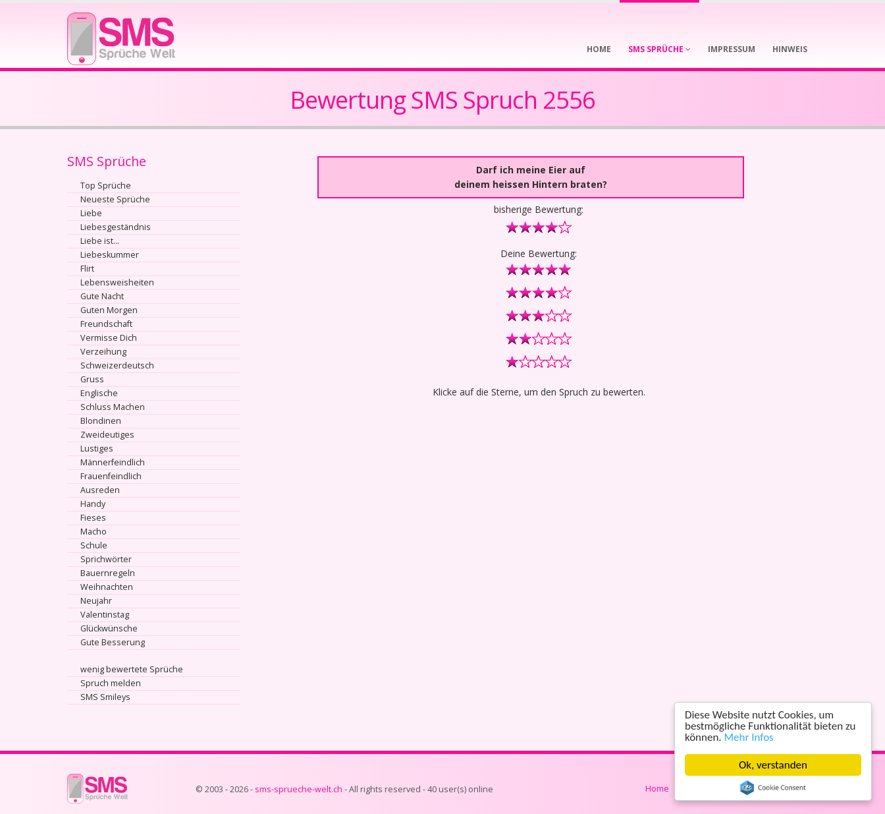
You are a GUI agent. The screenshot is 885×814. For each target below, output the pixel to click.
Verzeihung (103, 351)
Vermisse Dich (108, 337)
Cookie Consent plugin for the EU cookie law (773, 787)
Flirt (87, 268)
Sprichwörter (106, 559)
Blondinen (100, 420)
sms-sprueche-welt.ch (298, 789)
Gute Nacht (102, 296)
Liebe (91, 213)
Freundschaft (106, 324)
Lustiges (96, 448)
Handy (92, 503)
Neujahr (96, 600)
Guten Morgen (109, 310)
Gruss (92, 379)
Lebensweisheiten (117, 282)
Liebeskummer (109, 254)
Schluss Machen (112, 407)
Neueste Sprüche (115, 199)
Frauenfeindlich (111, 476)
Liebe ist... (99, 241)
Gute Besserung (112, 642)
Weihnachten (106, 587)
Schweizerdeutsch (117, 365)
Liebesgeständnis (115, 227)
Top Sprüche (105, 185)
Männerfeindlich (112, 462)
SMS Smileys (105, 697)
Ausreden (100, 490)
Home (657, 788)
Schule (93, 545)
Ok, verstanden (773, 765)
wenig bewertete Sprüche (131, 669)
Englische (99, 393)
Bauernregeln (107, 573)
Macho (93, 531)
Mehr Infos (749, 737)
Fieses (93, 517)
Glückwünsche (109, 628)
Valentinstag (104, 614)
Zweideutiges (107, 434)
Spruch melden (110, 683)
